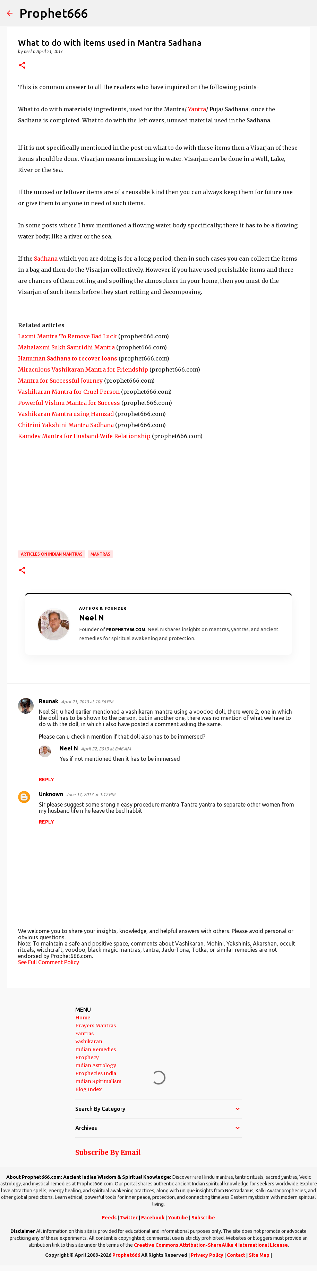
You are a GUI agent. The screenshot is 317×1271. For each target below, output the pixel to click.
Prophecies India (95, 1073)
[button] (22, 65)
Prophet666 (53, 13)
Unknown (51, 794)
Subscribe (203, 1217)
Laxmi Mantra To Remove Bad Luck (67, 336)
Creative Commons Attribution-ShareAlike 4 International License (211, 1245)
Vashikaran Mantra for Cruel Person (69, 391)
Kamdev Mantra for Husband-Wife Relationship (84, 436)
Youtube (178, 1217)
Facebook (152, 1217)
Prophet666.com (125, 629)
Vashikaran (88, 1041)
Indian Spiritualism (98, 1081)
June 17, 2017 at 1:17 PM (90, 794)
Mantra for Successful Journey (60, 380)
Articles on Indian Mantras (52, 554)
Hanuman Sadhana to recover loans (67, 358)
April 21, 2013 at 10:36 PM (87, 701)
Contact (236, 1255)
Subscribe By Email (108, 1152)
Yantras (84, 1033)
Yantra (197, 109)
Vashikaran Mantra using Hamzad (66, 413)
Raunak (48, 701)
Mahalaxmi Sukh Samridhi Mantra (66, 347)
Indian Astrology (95, 1065)
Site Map (259, 1255)
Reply (46, 779)
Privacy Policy (207, 1255)
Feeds (109, 1217)
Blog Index (88, 1089)
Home (82, 1018)
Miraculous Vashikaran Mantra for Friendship (83, 369)
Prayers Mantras (95, 1025)
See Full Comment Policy (48, 962)
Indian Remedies (95, 1049)
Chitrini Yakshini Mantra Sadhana (66, 424)
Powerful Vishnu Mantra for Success (69, 402)
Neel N (69, 748)
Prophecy (87, 1057)
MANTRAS (100, 554)
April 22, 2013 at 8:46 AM (106, 748)
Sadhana (46, 258)
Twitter (129, 1217)
